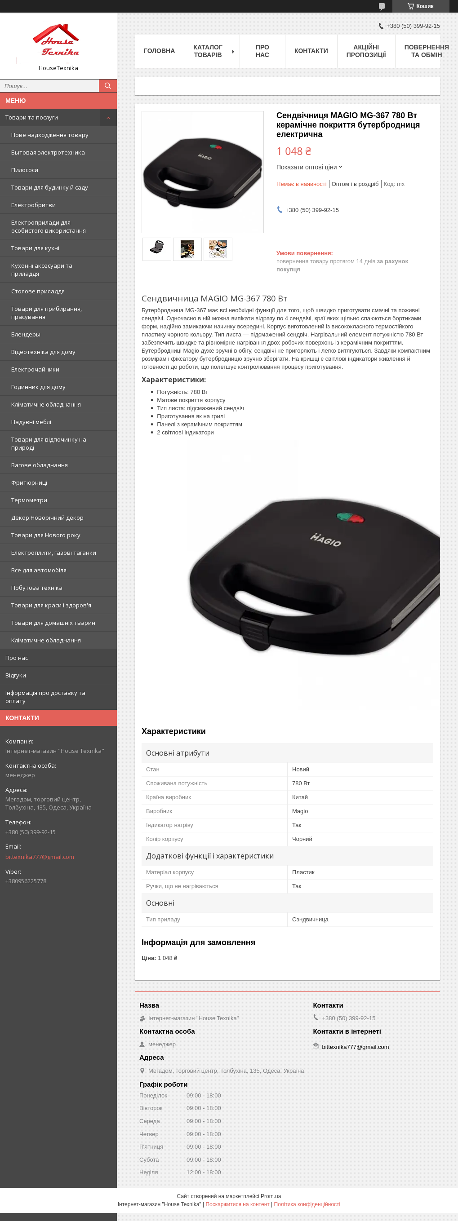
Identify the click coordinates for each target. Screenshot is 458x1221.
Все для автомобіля (39, 570)
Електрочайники (35, 369)
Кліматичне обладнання (46, 404)
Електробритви (33, 205)
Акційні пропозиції (366, 51)
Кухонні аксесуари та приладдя (41, 269)
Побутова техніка (36, 588)
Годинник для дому (38, 387)
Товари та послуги (31, 117)
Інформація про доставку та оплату (45, 697)
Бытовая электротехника (48, 152)
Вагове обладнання (39, 465)
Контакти (311, 50)
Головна (159, 50)
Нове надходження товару (50, 135)
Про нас (16, 658)
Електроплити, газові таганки (53, 553)
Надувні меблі (31, 422)
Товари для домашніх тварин (53, 623)
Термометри (29, 500)
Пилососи (24, 170)
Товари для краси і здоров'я (51, 605)
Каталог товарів (207, 51)
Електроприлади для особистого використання (48, 226)
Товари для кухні (35, 248)
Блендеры (25, 334)
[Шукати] (108, 86)
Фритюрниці (29, 482)
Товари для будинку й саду (49, 187)
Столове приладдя (38, 291)
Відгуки (15, 675)
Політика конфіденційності (307, 1204)
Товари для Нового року (45, 535)
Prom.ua (271, 1196)
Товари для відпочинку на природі (48, 443)
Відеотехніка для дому (43, 352)
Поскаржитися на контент (237, 1204)
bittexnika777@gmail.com (39, 857)
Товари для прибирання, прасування (46, 313)
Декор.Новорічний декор (47, 517)
